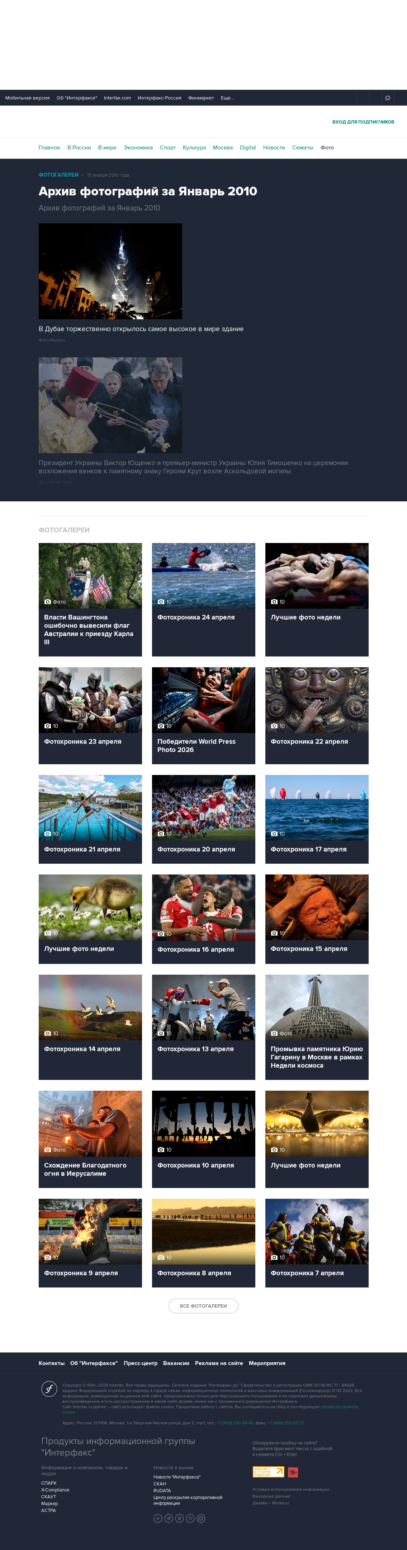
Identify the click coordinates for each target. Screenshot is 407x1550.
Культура (194, 147)
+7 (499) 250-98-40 (235, 1423)
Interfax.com (117, 98)
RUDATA (162, 1491)
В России (79, 147)
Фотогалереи (59, 175)
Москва (223, 147)
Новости (274, 147)
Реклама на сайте (219, 1363)
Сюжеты (302, 147)
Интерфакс (204, 121)
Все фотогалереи (203, 1306)
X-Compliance (55, 1490)
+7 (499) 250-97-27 (286, 1423)
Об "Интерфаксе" (77, 98)
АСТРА (48, 1510)
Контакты (52, 1363)
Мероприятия (267, 1363)
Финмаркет (201, 98)
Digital (248, 147)
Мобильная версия (27, 98)
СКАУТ (48, 1497)
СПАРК (49, 1483)
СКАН (159, 1484)
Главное (49, 147)
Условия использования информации (290, 1489)
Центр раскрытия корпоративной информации (187, 1500)
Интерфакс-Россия (159, 98)
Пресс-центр (140, 1363)
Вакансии (176, 1363)
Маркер (49, 1504)
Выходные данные (271, 1496)
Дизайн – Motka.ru (270, 1503)
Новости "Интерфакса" (176, 1477)
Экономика (138, 147)
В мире (107, 147)
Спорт (168, 147)
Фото (327, 147)
